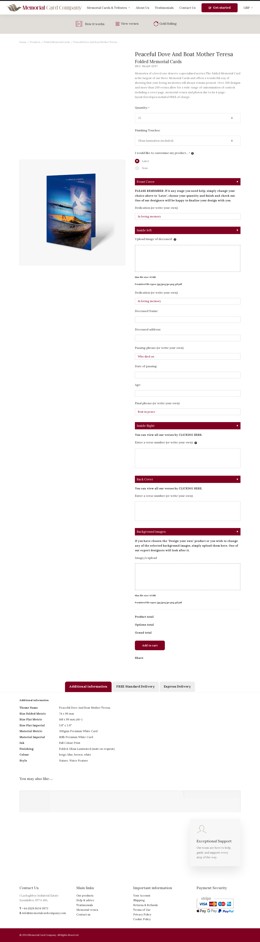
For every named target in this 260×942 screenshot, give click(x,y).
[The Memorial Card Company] (44, 7)
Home (23, 42)
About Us (142, 8)
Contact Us (187, 8)
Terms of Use (142, 910)
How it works (94, 24)
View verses (129, 24)
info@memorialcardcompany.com (44, 913)
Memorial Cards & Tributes (108, 8)
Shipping (139, 900)
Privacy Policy (142, 914)
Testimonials (164, 8)
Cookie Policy (142, 919)
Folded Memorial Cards (57, 42)
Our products (84, 895)
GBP (248, 8)
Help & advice (85, 900)
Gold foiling (168, 24)
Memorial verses (87, 910)
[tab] (88, 687)
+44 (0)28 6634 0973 (35, 908)
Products (35, 42)
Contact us (83, 914)
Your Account (141, 895)
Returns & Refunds (145, 905)
